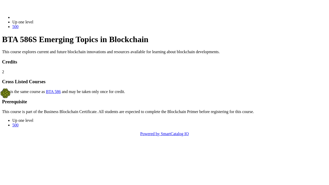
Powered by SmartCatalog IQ (164, 134)
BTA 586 (53, 91)
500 (15, 26)
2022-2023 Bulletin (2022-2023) (39, 17)
